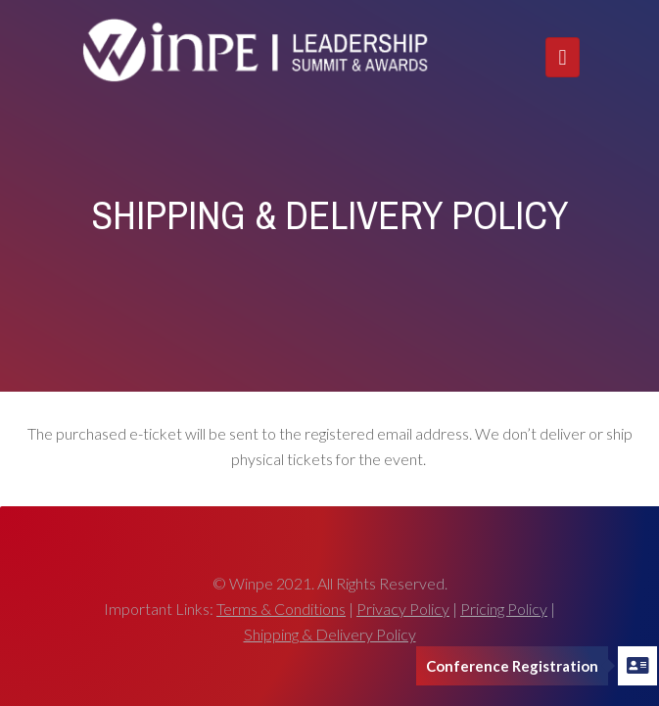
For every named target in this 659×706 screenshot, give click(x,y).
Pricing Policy (503, 608)
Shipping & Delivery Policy (330, 634)
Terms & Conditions (281, 608)
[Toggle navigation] (562, 57)
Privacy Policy (402, 608)
